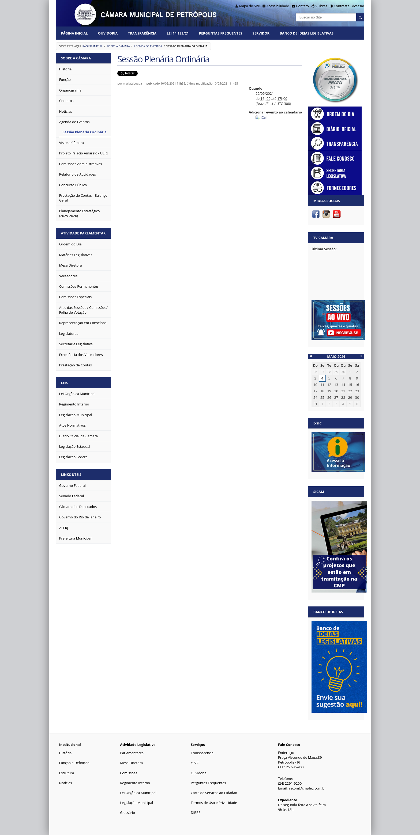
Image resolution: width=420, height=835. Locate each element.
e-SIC (195, 762)
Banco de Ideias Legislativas (306, 33)
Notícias (65, 782)
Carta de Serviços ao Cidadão (214, 792)
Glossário (127, 812)
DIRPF (195, 812)
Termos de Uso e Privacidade (214, 802)
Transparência (142, 33)
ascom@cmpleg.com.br (307, 788)
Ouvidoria (108, 33)
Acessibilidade (278, 5)
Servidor (261, 33)
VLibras (321, 5)
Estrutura (66, 773)
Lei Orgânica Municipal (138, 792)
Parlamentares (131, 752)
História (65, 752)
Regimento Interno (135, 782)
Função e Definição (74, 762)
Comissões (128, 773)
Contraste (341, 5)
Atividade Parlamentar (83, 233)
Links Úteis (71, 474)
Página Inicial (74, 33)
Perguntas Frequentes (220, 33)
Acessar (358, 5)
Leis (64, 382)
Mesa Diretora (131, 762)
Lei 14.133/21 (178, 33)
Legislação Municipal (136, 802)
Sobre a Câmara (118, 46)
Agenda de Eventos (148, 46)
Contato (302, 5)
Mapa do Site (249, 5)
